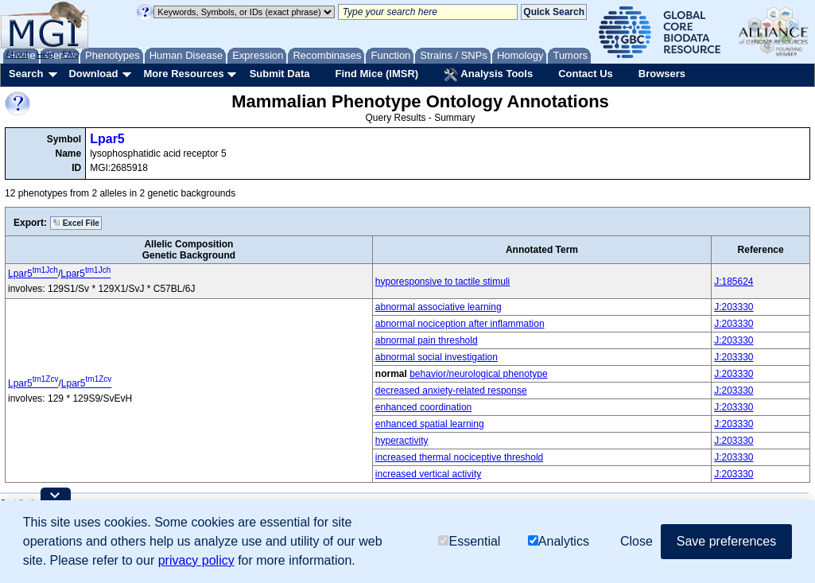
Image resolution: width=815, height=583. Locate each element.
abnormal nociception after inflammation (460, 323)
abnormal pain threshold (426, 340)
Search (26, 74)
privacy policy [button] (196, 560)
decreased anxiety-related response (451, 390)
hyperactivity (402, 440)
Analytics (558, 541)
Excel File (75, 222)
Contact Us (585, 74)
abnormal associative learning (438, 307)
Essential (469, 541)
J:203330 (733, 307)
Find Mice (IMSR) (376, 74)
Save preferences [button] (726, 541)
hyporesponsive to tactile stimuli (442, 281)
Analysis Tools (488, 75)
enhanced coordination (423, 407)
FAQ (71, 54)
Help (45, 54)
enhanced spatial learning (429, 423)
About (17, 54)
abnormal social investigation (436, 357)
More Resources (183, 74)
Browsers (661, 74)
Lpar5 (107, 139)
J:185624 (733, 281)
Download (93, 74)
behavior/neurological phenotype (478, 373)
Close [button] (636, 541)
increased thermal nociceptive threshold (459, 457)
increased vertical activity (428, 474)
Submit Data (280, 74)
